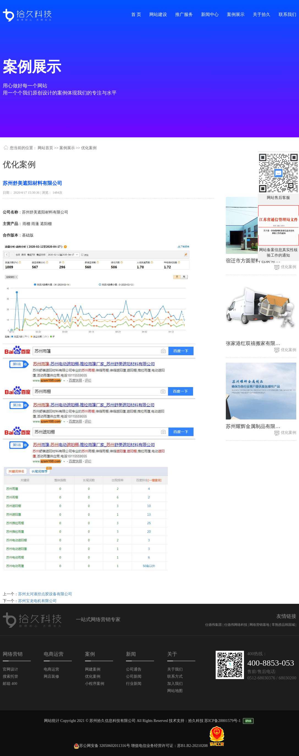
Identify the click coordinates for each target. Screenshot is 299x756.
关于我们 (175, 669)
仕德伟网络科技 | (236, 625)
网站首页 (45, 148)
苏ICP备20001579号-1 (222, 721)
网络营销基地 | (260, 625)
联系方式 (175, 676)
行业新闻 (133, 684)
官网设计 (10, 669)
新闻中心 (210, 14)
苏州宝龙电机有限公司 (37, 601)
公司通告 (133, 669)
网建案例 (92, 669)
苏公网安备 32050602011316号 (102, 746)
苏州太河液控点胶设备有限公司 (45, 594)
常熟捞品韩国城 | (284, 625)
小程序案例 (94, 684)
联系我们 (287, 14)
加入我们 (175, 684)
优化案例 (288, 267)
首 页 (136, 14)
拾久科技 (196, 721)
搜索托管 (10, 676)
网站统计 (51, 721)
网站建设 (158, 14)
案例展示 (236, 14)
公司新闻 (133, 676)
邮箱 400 (10, 684)
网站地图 (175, 691)
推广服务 (184, 14)
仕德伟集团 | (214, 625)
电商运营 (51, 669)
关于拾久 (261, 14)
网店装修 (51, 676)
